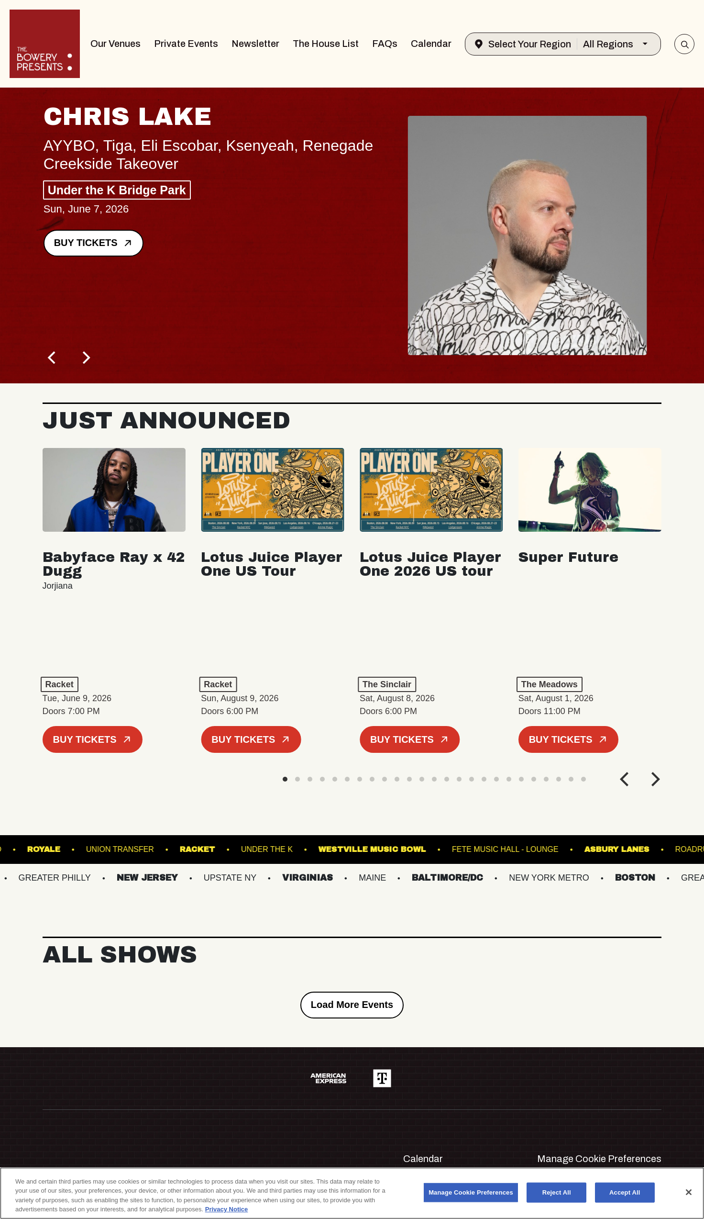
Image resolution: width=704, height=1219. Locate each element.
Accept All (624, 1192)
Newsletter (255, 43)
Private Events (186, 43)
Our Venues (115, 43)
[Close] (688, 1192)
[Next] (85, 357)
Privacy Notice (226, 1209)
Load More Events (352, 1004)
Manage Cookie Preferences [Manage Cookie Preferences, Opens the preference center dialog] (471, 1192)
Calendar (431, 43)
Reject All (556, 1192)
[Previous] (53, 357)
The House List (326, 43)
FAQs (384, 43)
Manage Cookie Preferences (599, 1158)
